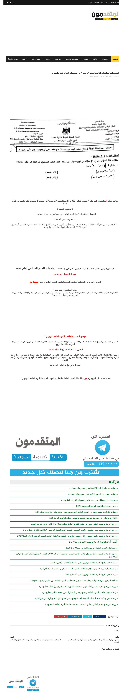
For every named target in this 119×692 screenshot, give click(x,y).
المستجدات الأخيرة (96, 79)
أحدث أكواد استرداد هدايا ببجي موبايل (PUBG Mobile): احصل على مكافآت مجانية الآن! (13, 157)
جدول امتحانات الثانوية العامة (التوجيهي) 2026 (93, 485)
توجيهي (88, 79)
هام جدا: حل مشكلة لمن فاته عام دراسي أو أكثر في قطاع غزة (85, 480)
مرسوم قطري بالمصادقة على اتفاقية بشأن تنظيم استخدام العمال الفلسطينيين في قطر (13, 124)
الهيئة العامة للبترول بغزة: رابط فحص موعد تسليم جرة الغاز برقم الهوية (13, 135)
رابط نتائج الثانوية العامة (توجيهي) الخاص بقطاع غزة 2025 (87, 539)
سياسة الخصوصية (95, 2)
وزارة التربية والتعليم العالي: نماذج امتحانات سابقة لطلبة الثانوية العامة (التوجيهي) (77, 610)
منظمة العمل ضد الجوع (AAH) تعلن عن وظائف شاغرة (89, 474)
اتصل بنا (86, 2)
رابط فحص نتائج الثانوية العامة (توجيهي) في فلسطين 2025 (87, 568)
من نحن (104, 2)
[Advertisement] (45, 32)
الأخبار (91, 56)
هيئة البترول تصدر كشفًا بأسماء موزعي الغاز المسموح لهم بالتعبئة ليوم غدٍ (13, 191)
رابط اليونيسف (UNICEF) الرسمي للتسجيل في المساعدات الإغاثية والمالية (15, 202)
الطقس (112, 62)
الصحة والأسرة (9, 56)
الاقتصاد (44, 56)
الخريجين (54, 56)
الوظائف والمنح (32, 56)
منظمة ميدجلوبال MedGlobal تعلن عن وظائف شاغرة (89, 468)
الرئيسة (112, 56)
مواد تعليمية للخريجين (68, 56)
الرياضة (21, 56)
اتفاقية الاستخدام (112, 2)
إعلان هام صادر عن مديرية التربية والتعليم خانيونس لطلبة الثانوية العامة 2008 (79, 500)
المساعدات (101, 56)
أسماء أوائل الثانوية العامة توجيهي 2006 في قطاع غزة (89, 533)
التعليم (83, 56)
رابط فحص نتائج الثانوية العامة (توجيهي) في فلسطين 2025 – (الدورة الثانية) (79, 553)
